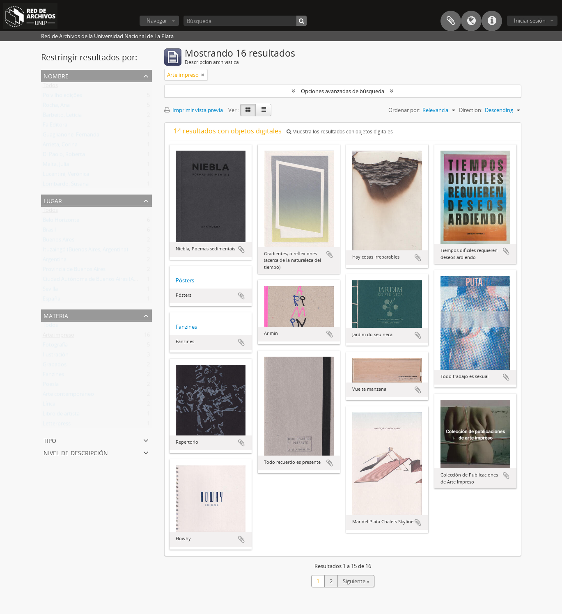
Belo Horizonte (61, 221)
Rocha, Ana (56, 106)
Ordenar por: (404, 110)
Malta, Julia (56, 166)
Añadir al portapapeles (241, 249)
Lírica (49, 405)
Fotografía (55, 346)
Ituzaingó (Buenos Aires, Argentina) (85, 251)
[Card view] (248, 110)
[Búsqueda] (245, 21)
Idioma (471, 21)
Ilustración (56, 356)
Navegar (157, 20)
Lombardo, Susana (66, 185)
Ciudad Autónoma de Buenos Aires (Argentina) (99, 280)
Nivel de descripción (76, 452)
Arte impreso (58, 336)
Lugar (53, 200)
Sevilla (50, 290)
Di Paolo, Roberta (64, 156)
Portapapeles (450, 21)
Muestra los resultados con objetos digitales (340, 131)
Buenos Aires (58, 241)
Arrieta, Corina (60, 146)
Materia (56, 315)
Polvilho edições (62, 97)
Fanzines (53, 376)
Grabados (55, 366)
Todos (50, 87)
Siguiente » (356, 581)
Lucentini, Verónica (66, 175)
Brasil (49, 231)
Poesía (51, 385)
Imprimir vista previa (193, 110)
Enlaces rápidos (492, 21)
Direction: (470, 110)
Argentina (55, 261)
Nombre (56, 75)
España (51, 300)
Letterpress (57, 425)
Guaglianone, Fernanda (71, 136)
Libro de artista (61, 415)
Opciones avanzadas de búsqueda (342, 91)
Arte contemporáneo (68, 395)
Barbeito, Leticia (62, 116)
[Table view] (263, 110)
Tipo (50, 439)
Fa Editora (55, 126)
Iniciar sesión (530, 20)
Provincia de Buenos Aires (74, 271)
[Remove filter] (202, 75)
